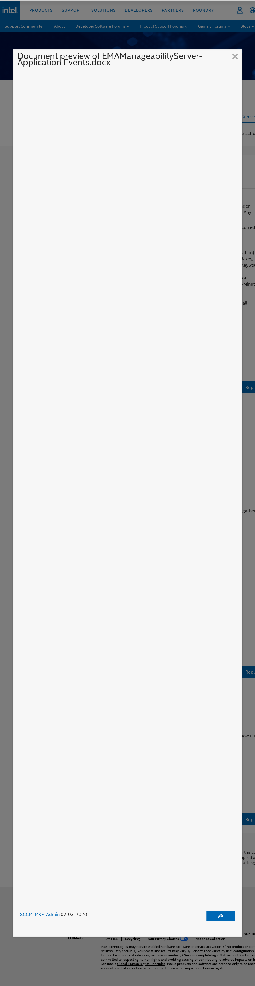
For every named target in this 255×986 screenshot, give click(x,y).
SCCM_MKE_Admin (40, 914)
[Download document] (221, 916)
